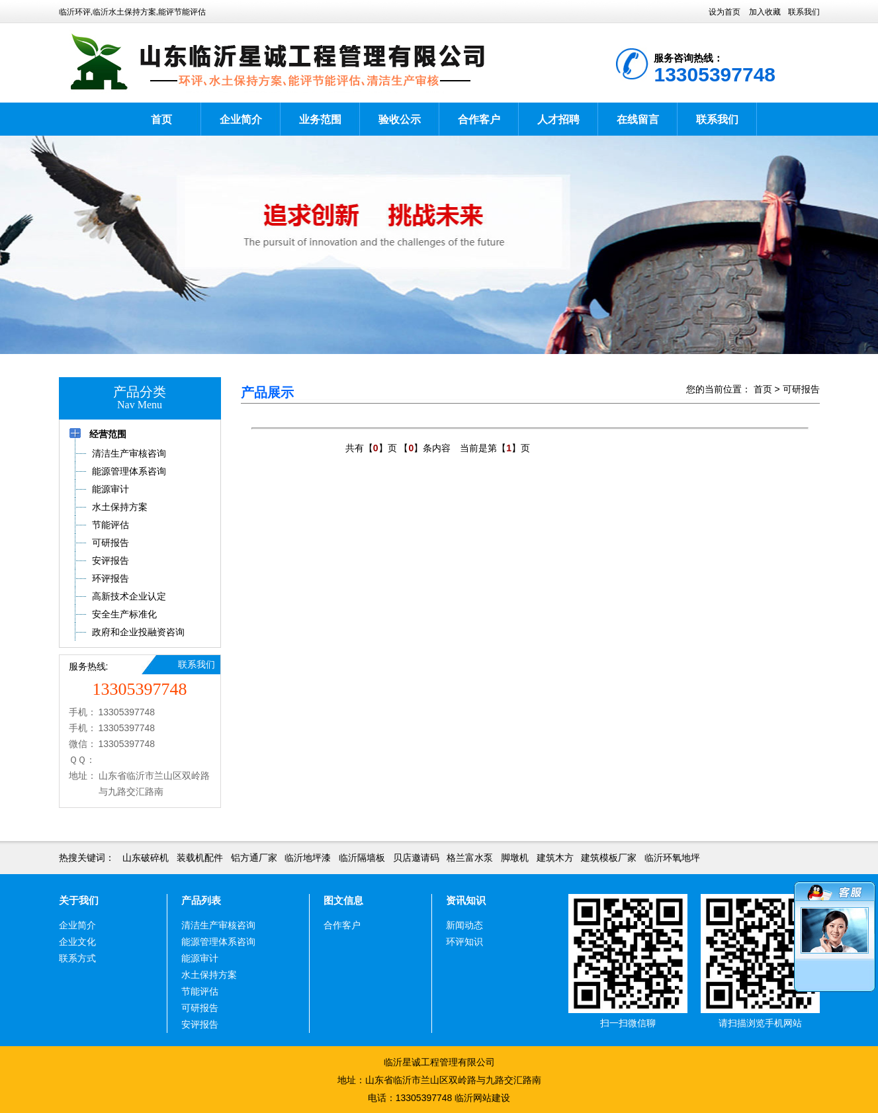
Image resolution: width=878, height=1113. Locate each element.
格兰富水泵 (470, 857)
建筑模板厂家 (609, 857)
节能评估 (199, 991)
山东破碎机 (145, 857)
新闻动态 (464, 925)
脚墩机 (515, 857)
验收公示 (399, 119)
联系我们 (804, 12)
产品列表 (201, 900)
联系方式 (77, 958)
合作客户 (479, 119)
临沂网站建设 (482, 1097)
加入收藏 (765, 12)
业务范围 (320, 119)
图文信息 (343, 900)
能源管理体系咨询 (218, 941)
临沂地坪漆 (308, 857)
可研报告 (801, 389)
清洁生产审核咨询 (218, 925)
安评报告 (199, 1024)
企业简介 (241, 119)
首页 (161, 119)
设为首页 (724, 12)
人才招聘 (558, 119)
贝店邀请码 (416, 857)
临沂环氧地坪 (672, 857)
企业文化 (77, 941)
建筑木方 (555, 857)
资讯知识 (466, 900)
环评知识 (464, 941)
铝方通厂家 (254, 857)
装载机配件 (200, 857)
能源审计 (199, 958)
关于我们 (79, 900)
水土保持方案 (209, 974)
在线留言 (638, 119)
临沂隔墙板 (362, 857)
